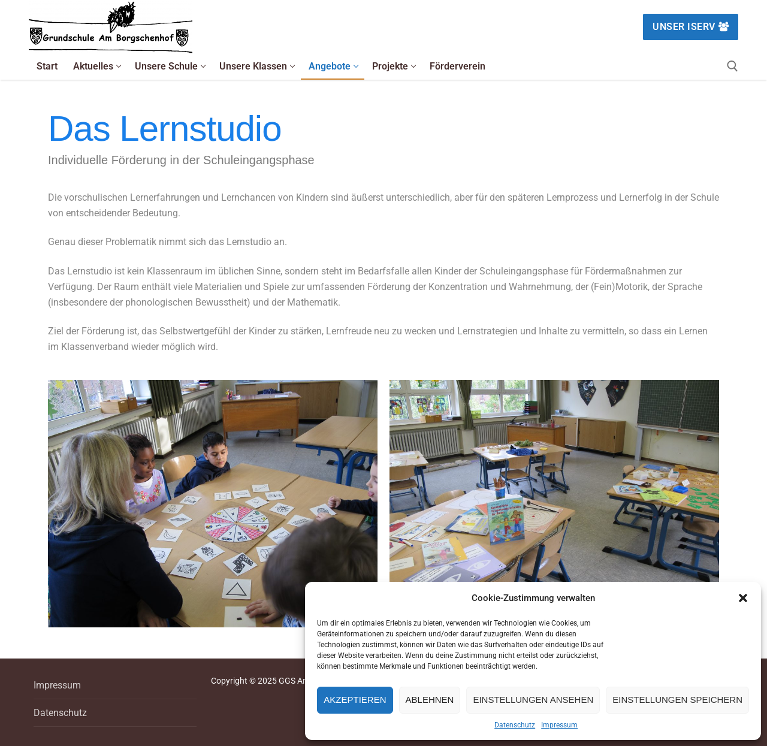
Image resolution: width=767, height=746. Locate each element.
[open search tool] (732, 66)
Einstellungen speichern (677, 699)
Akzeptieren (355, 699)
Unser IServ (691, 26)
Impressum (559, 725)
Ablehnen (430, 699)
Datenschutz (514, 725)
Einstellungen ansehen (533, 699)
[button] (743, 598)
